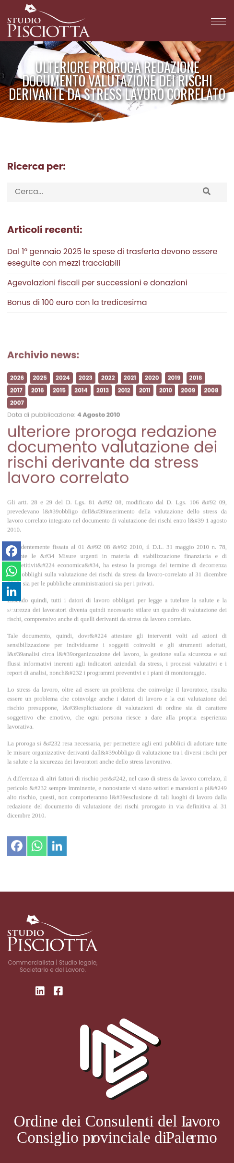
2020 (152, 387)
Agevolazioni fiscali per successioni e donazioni (97, 282)
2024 (63, 387)
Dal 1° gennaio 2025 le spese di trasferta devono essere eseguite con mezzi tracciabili (112, 257)
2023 (86, 387)
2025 (40, 387)
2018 (195, 387)
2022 (108, 387)
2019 (174, 387)
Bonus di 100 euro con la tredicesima (77, 302)
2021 (130, 387)
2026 (17, 387)
